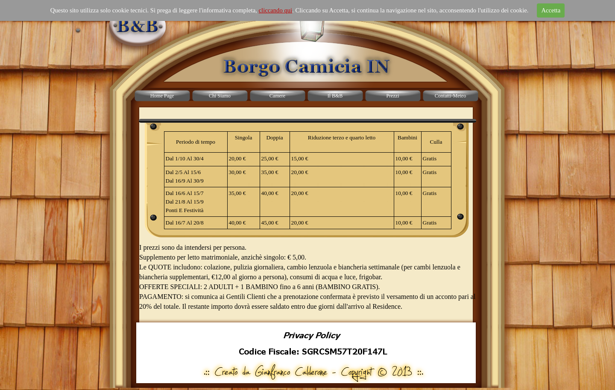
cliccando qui (276, 10)
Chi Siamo (220, 96)
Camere (277, 96)
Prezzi (393, 96)
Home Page (162, 96)
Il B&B (335, 96)
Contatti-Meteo (450, 96)
